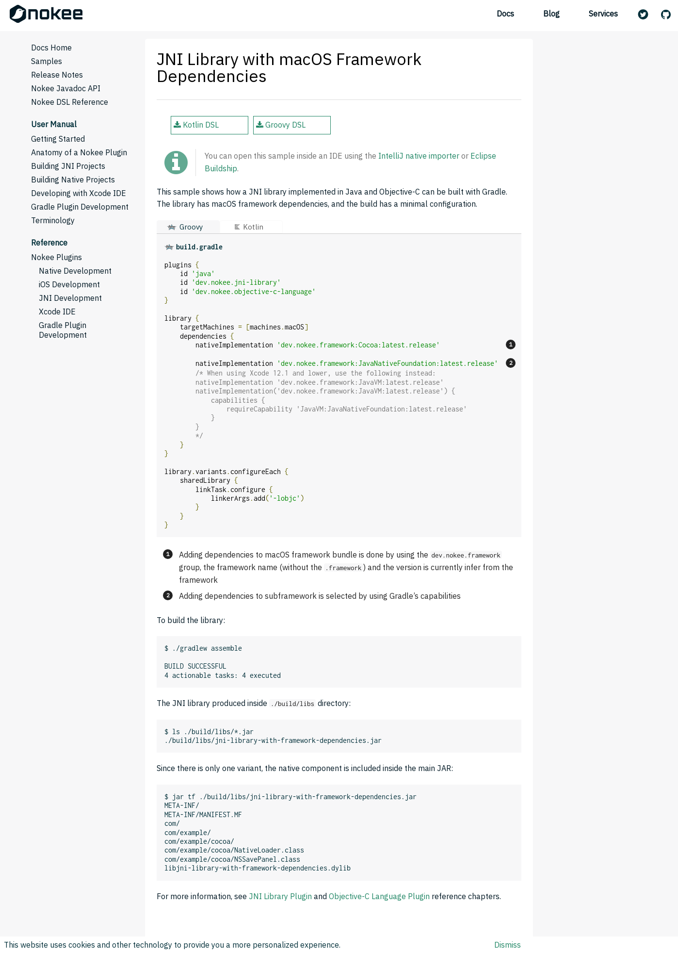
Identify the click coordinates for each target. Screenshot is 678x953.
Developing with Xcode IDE (78, 193)
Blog (551, 13)
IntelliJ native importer (418, 156)
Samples (46, 61)
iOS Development (69, 284)
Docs (505, 13)
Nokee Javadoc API (65, 88)
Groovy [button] (191, 226)
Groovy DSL (281, 125)
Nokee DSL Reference (69, 102)
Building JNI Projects (68, 166)
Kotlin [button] (253, 226)
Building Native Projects (73, 179)
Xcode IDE (57, 311)
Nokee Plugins (56, 257)
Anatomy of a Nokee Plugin (79, 152)
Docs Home (51, 47)
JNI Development (70, 298)
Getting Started (58, 139)
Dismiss (507, 945)
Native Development (75, 271)
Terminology (53, 220)
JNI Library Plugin (280, 896)
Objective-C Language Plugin (379, 896)
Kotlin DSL (196, 125)
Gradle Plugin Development (80, 207)
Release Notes (57, 75)
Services (603, 13)
